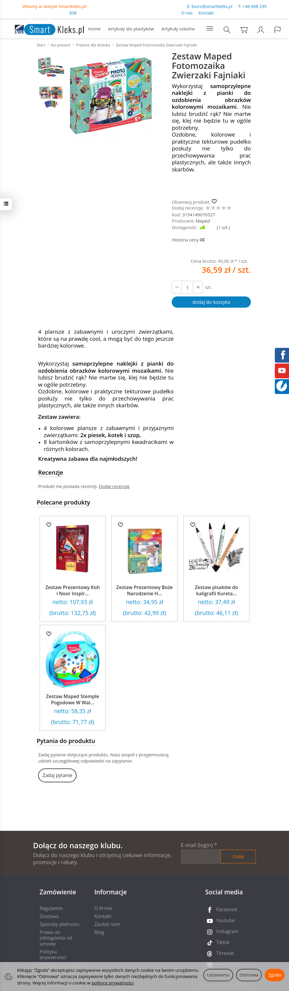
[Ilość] (187, 287)
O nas (187, 13)
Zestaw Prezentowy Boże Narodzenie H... (144, 590)
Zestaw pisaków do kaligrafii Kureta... (216, 590)
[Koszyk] (243, 29)
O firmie (103, 908)
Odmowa (249, 975)
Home (94, 29)
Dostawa (49, 916)
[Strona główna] (43, 28)
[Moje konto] (260, 29)
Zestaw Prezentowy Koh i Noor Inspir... (73, 590)
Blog (99, 932)
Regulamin (51, 908)
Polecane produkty (63, 502)
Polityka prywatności (53, 954)
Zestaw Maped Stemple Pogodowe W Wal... (72, 699)
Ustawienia (218, 975)
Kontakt (206, 13)
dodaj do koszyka (211, 302)
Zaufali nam (107, 924)
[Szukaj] (227, 29)
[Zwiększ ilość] (177, 287)
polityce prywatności (113, 983)
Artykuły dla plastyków (131, 29)
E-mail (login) (197, 845)
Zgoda (274, 975)
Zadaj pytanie (57, 775)
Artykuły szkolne (178, 29)
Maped (203, 221)
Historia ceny (188, 240)
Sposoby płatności (59, 924)
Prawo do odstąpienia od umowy (56, 938)
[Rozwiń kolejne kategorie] (209, 28)
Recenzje (50, 472)
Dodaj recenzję (114, 486)
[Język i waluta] (277, 29)
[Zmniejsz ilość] (198, 287)
